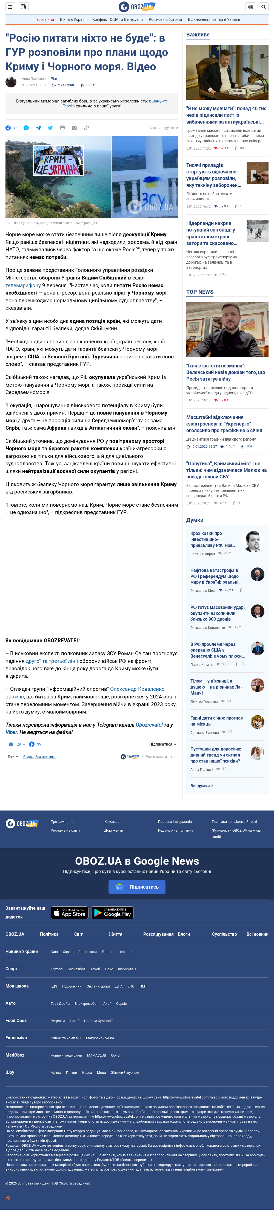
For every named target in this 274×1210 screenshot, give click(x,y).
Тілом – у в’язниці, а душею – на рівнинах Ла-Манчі (216, 686)
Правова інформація (175, 822)
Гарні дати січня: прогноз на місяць (216, 721)
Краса (87, 1073)
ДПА (118, 986)
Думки (194, 520)
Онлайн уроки (98, 986)
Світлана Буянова (204, 733)
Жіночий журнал (125, 1073)
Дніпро (107, 952)
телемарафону (23, 285)
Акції (107, 1003)
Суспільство (224, 934)
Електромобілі (86, 1003)
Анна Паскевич (34, 79)
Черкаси (125, 952)
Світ (78, 934)
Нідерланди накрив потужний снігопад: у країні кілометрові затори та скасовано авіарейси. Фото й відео (213, 233)
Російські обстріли (165, 19)
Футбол (57, 969)
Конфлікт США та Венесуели (117, 19)
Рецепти (58, 1021)
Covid (115, 1055)
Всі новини (258, 934)
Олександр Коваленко (207, 628)
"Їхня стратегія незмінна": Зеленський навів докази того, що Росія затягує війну (225, 372)
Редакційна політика (39, 757)
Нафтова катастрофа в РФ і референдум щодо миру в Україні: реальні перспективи (214, 576)
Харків (68, 952)
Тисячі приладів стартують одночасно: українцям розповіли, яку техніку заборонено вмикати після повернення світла (213, 175)
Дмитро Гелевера (204, 702)
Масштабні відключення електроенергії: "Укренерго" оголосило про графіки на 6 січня (224, 423)
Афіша (56, 1073)
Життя (115, 934)
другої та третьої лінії (52, 661)
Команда (111, 822)
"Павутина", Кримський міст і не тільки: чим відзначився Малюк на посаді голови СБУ (226, 470)
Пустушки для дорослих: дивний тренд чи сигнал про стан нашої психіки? (215, 754)
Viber (11, 732)
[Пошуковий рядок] (263, 7)
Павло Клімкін (201, 665)
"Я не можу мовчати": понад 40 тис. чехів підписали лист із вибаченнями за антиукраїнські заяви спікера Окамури (227, 115)
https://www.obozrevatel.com (186, 1097)
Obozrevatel (149, 725)
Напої (74, 1021)
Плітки (71, 1073)
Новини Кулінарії (98, 1021)
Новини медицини (66, 1055)
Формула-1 (127, 969)
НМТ (143, 986)
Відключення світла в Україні (214, 19)
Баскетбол (76, 969)
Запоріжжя (87, 952)
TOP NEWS (199, 292)
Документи (113, 830)
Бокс (109, 969)
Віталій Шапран (202, 554)
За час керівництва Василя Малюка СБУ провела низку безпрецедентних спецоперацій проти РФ (222, 490)
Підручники (72, 986)
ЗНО (131, 986)
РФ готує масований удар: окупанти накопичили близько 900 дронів (217, 613)
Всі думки (200, 785)
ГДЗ (54, 986)
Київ (54, 952)
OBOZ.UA (233, 1107)
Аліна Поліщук (201, 770)
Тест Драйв (60, 1003)
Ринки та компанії (66, 1038)
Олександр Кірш (203, 591)
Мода (101, 1073)
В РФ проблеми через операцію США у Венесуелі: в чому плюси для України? (216, 650)
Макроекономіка (100, 1038)
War (54, 79)
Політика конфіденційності (234, 822)
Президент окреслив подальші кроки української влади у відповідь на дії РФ (221, 390)
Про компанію (63, 822)
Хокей (95, 969)
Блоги (184, 934)
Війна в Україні (73, 19)
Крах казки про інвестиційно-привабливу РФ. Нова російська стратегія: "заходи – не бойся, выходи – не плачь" (212, 539)
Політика (49, 934)
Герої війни (44, 19)
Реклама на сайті (65, 830)
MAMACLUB (96, 1055)
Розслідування (158, 934)
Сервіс (121, 1003)
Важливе (198, 34)
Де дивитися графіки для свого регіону (221, 439)
